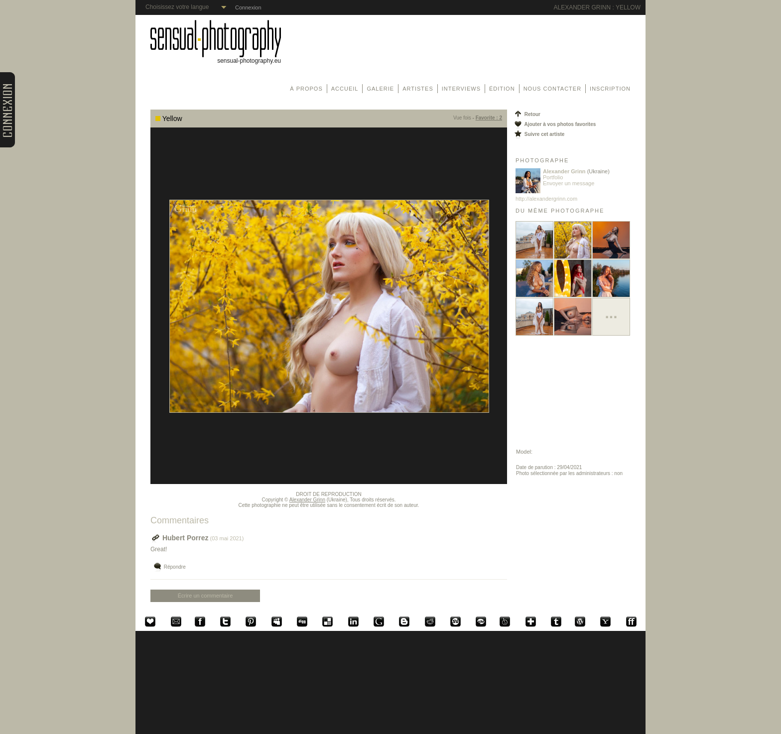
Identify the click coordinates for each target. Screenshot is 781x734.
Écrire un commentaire (205, 596)
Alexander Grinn (307, 499)
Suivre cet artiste (538, 134)
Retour (526, 114)
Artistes (417, 89)
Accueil (345, 89)
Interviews (461, 89)
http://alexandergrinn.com (546, 199)
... (611, 313)
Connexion (248, 7)
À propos (306, 89)
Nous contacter (552, 89)
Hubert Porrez (179, 538)
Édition (502, 89)
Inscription (610, 89)
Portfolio (553, 177)
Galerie (380, 89)
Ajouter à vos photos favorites (554, 124)
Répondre (169, 567)
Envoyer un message (568, 183)
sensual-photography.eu (215, 58)
